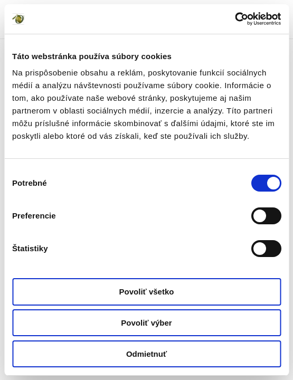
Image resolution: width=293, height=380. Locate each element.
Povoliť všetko (146, 291)
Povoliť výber (146, 322)
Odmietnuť (146, 353)
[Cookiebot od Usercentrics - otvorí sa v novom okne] (234, 19)
